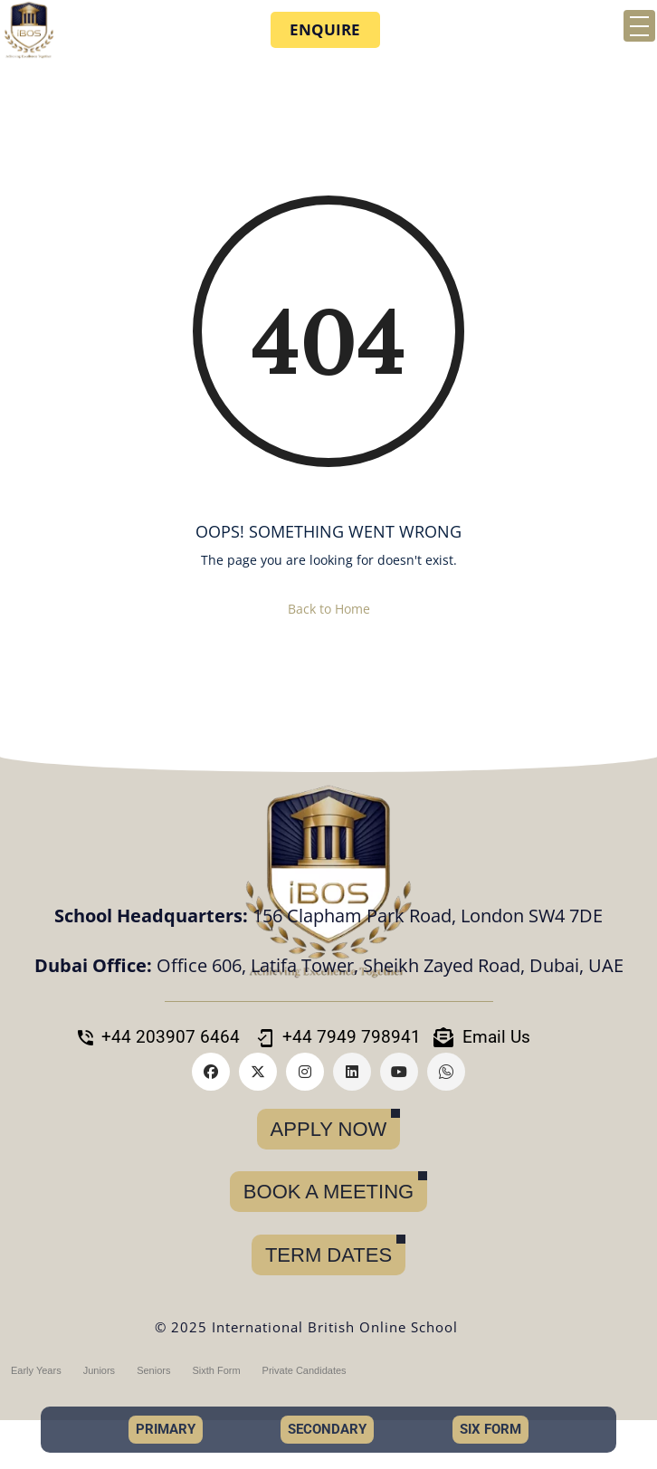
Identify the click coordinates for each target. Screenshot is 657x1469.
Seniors (153, 1370)
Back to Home (329, 608)
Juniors (99, 1370)
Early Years (36, 1370)
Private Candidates (304, 1370)
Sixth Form (216, 1370)
